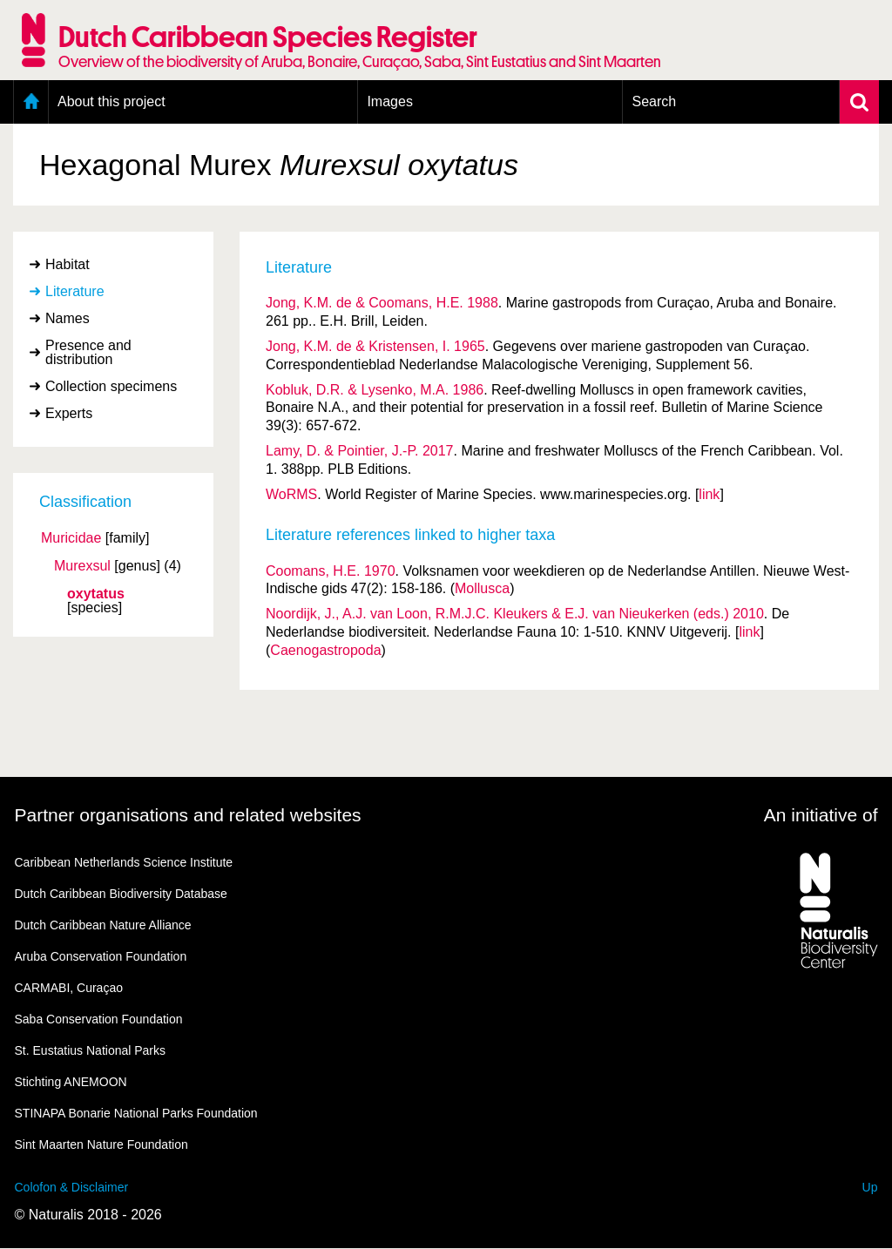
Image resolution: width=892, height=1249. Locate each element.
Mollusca (482, 588)
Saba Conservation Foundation (99, 1019)
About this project (111, 101)
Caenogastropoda (325, 650)
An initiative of (821, 815)
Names (67, 318)
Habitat (67, 264)
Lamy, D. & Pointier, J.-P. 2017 (360, 450)
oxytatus (96, 594)
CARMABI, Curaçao (69, 988)
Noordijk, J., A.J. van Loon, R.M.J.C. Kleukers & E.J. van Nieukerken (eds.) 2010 (515, 613)
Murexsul (82, 566)
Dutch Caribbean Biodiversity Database (121, 894)
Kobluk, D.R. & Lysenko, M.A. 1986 (374, 389)
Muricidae (71, 538)
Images (389, 101)
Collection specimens (111, 386)
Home (31, 102)
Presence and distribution (88, 352)
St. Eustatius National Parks (90, 1050)
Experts (68, 413)
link (709, 494)
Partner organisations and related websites (188, 815)
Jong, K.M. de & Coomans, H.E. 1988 (382, 302)
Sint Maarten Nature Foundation (101, 1144)
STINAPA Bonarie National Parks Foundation (136, 1113)
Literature (75, 291)
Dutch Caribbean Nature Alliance (103, 925)
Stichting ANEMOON (71, 1082)
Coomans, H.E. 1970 (330, 571)
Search (654, 101)
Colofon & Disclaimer (72, 1187)
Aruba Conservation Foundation (101, 956)
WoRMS (291, 494)
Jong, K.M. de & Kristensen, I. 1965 (375, 346)
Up (870, 1187)
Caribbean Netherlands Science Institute (124, 862)
